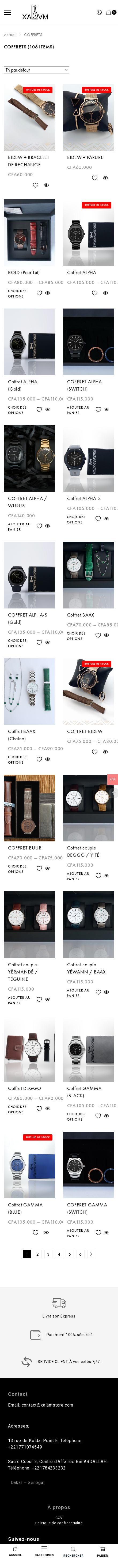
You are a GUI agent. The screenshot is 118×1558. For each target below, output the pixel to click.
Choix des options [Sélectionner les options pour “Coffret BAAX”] (76, 636)
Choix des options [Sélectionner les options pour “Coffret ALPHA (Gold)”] (17, 410)
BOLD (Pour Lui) (24, 272)
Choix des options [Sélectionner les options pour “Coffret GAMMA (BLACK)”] (76, 1117)
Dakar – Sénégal (28, 1482)
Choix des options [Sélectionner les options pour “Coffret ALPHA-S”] (76, 520)
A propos (59, 1507)
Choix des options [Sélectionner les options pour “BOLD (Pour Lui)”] (17, 294)
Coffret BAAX (80, 615)
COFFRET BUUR (24, 848)
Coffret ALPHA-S (84, 498)
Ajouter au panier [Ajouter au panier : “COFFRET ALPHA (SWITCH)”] (78, 410)
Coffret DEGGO (24, 1088)
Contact (18, 1394)
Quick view (46, 185)
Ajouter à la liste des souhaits (35, 185)
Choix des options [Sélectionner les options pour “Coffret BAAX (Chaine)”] (17, 760)
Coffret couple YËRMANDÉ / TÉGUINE (23, 971)
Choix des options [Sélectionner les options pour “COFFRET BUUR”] (17, 869)
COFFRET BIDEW (85, 731)
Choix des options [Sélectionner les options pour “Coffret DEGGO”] (17, 1109)
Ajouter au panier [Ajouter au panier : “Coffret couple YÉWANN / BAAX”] (78, 993)
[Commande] (36, 69)
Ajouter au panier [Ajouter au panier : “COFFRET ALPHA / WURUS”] (19, 527)
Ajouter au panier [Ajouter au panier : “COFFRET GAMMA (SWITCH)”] (78, 1233)
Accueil (10, 34)
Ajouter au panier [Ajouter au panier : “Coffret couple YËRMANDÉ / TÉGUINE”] (19, 1000)
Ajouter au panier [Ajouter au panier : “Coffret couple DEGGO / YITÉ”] (78, 876)
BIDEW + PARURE (85, 157)
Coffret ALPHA (81, 272)
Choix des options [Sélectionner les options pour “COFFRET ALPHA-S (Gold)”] (17, 643)
